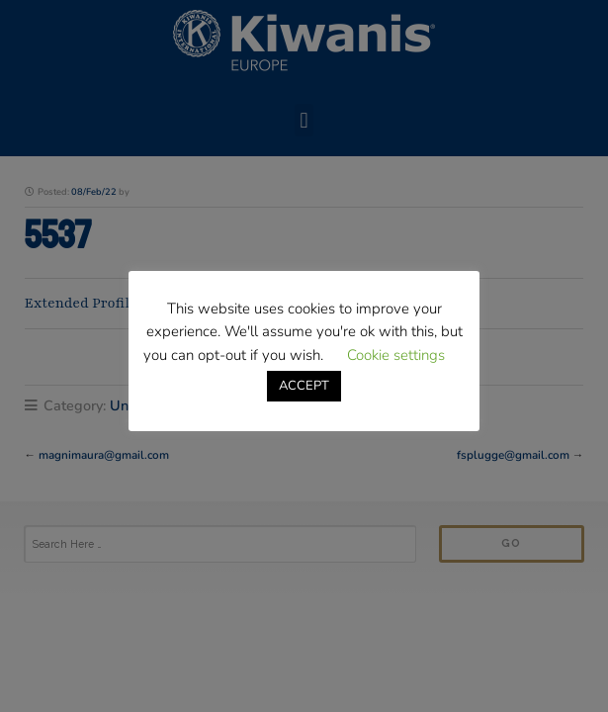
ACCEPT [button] (304, 386)
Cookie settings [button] (396, 355)
